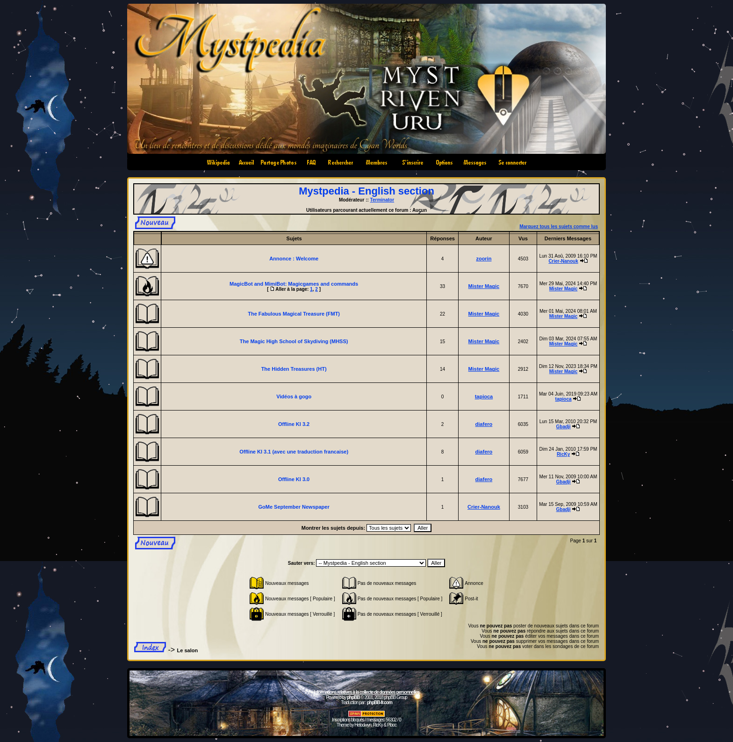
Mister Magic (484, 286)
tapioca (484, 396)
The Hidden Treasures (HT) (294, 369)
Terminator (382, 199)
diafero (484, 424)
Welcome (307, 258)
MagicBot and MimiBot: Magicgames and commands (294, 284)
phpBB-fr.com (379, 702)
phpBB (353, 697)
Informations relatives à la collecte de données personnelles (366, 692)
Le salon (187, 650)
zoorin (483, 258)
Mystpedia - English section (366, 191)
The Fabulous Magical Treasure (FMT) (294, 314)
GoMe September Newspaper (294, 507)
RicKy (563, 454)
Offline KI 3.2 (293, 424)
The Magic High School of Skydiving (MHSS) (294, 341)
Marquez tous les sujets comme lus (558, 226)
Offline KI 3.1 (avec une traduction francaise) (293, 451)
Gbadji (563, 426)
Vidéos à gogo (293, 396)
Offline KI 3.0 (293, 479)
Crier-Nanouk (563, 261)
